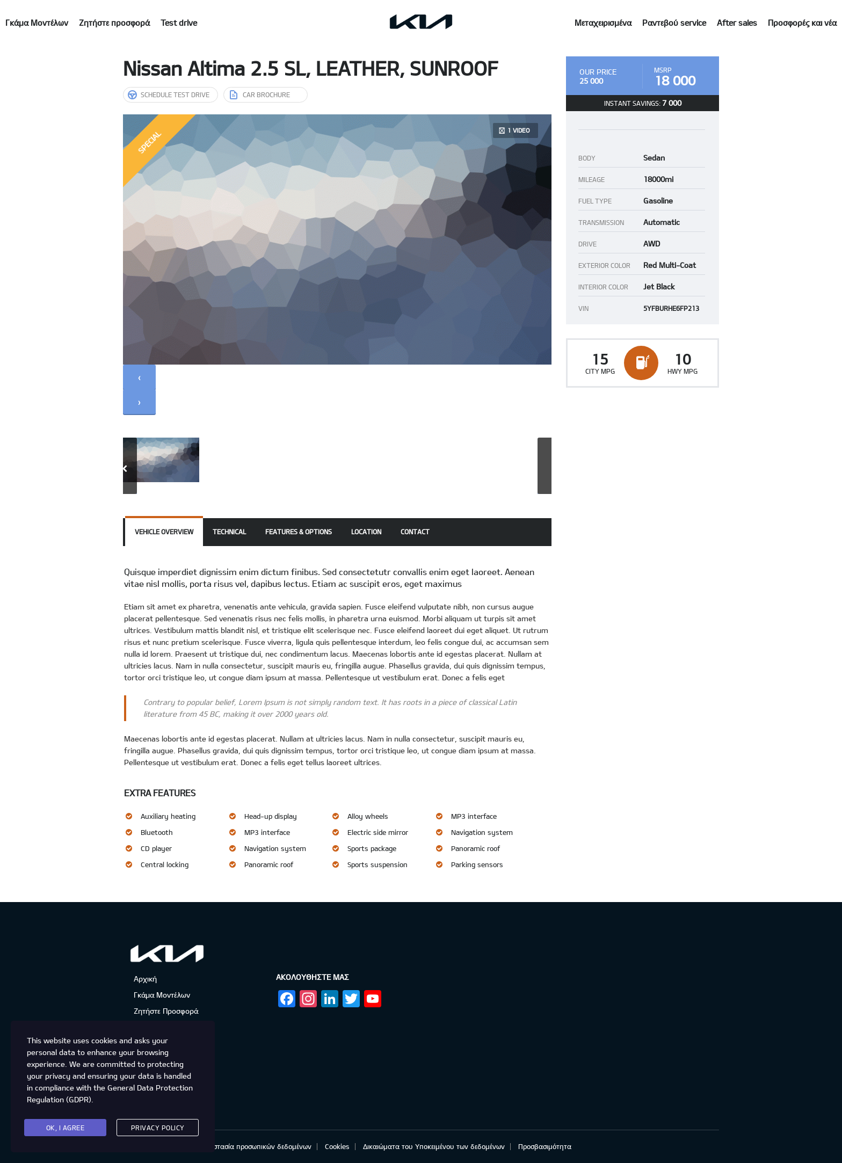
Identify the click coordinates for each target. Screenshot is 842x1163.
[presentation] (139, 377)
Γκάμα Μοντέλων (36, 22)
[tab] (164, 532)
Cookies (337, 1146)
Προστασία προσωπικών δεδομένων (256, 1146)
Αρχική (145, 978)
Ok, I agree (65, 1127)
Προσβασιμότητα (544, 1146)
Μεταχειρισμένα (603, 22)
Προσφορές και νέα (802, 22)
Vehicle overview (164, 531)
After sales (737, 22)
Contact (415, 531)
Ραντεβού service (674, 22)
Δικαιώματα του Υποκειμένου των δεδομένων (434, 1146)
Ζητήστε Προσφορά (166, 1010)
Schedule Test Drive (168, 94)
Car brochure (260, 94)
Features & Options (298, 531)
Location (366, 531)
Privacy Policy (158, 1127)
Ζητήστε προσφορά (114, 22)
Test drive (179, 22)
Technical (229, 531)
